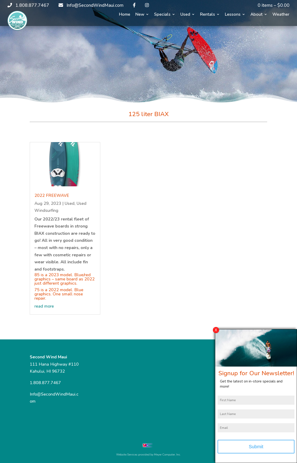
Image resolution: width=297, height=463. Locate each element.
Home (124, 15)
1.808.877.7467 (45, 383)
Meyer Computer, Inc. (167, 454)
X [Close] (216, 333)
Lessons (233, 15)
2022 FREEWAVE (51, 195)
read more (44, 306)
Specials (162, 15)
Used (185, 15)
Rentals (207, 15)
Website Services (126, 454)
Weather (281, 15)
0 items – (274, 5)
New (139, 15)
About (256, 15)
